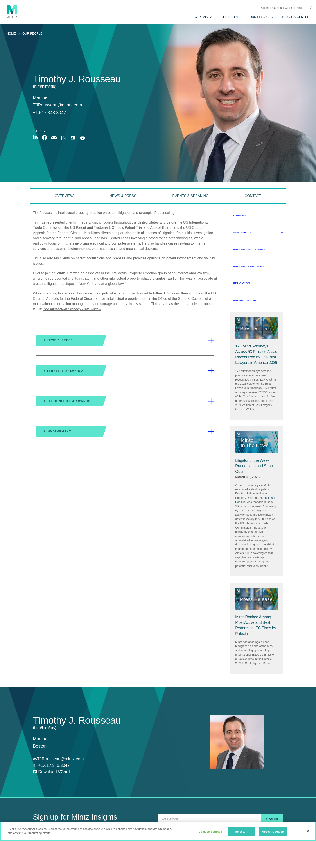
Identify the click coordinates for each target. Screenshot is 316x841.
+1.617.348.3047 (53, 765)
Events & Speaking (190, 196)
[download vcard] (51, 772)
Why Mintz (203, 16)
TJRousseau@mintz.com (57, 104)
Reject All (241, 831)
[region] (158, 831)
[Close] (308, 831)
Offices (289, 7)
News (299, 8)
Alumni (265, 7)
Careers (277, 7)
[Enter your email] (220, 819)
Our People (231, 16)
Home (11, 33)
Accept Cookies (273, 831)
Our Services (261, 16)
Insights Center (295, 16)
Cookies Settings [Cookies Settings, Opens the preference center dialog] (210, 831)
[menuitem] (203, 16)
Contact (253, 196)
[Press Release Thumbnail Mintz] (256, 328)
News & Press (123, 196)
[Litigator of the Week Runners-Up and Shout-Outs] (255, 466)
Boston (40, 746)
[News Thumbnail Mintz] (256, 442)
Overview (64, 196)
